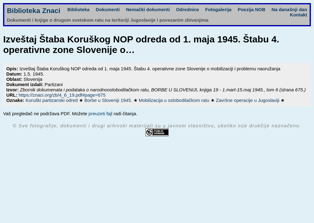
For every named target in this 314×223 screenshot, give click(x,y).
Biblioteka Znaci (33, 11)
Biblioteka (79, 9)
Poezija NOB (251, 9)
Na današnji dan (289, 9)
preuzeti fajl (100, 113)
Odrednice (187, 9)
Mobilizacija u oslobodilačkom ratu (175, 100)
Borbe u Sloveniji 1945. (108, 100)
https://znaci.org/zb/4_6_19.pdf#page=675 (62, 95)
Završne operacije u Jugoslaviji (248, 100)
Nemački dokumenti (148, 9)
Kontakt (298, 14)
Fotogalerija (218, 9)
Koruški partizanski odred (52, 100)
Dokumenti (108, 9)
